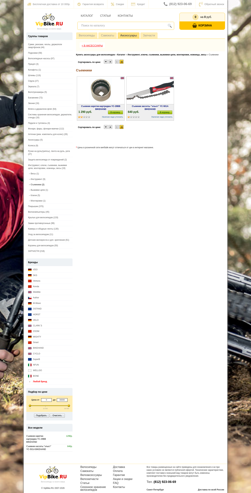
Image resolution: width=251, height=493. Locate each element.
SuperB (34, 359)
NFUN (33, 365)
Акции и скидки (122, 479)
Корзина (202, 26)
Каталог (87, 15)
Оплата (118, 471)
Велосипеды (87, 35)
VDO (32, 269)
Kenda (33, 286)
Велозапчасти (89, 479)
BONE (33, 376)
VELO (33, 320)
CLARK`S (35, 325)
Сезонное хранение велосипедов (93, 488)
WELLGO (35, 370)
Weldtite (34, 292)
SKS (32, 275)
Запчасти (149, 35)
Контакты (125, 15)
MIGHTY (34, 337)
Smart (33, 342)
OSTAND (34, 309)
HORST (34, 314)
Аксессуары (128, 35)
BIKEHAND (36, 348)
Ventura (34, 281)
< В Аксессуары (92, 45)
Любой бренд (37, 381)
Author (33, 297)
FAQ (116, 483)
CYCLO (34, 353)
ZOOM (33, 331)
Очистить (57, 415)
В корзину (115, 112)
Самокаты (107, 35)
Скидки (117, 4)
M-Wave (34, 303)
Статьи (105, 15)
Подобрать (41, 415)
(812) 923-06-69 (178, 4)
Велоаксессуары (91, 475)
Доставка (119, 467)
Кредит (138, 4)
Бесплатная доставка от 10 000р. (48, 4)
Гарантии (119, 475)
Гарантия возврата (90, 4)
